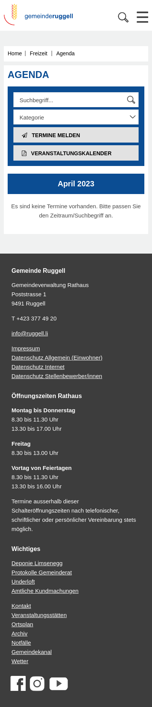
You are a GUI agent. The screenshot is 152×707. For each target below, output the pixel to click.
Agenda (65, 53)
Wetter (19, 661)
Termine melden (51, 135)
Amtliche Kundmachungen (44, 591)
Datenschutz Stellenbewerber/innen (56, 376)
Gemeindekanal (31, 652)
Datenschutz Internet (37, 366)
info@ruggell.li (29, 333)
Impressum (25, 348)
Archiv (19, 633)
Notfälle (21, 642)
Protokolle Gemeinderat (41, 572)
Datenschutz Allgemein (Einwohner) (57, 357)
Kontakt (21, 605)
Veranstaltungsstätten (39, 615)
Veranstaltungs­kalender (66, 153)
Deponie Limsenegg (36, 563)
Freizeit (38, 53)
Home (15, 53)
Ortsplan (22, 624)
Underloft (23, 581)
